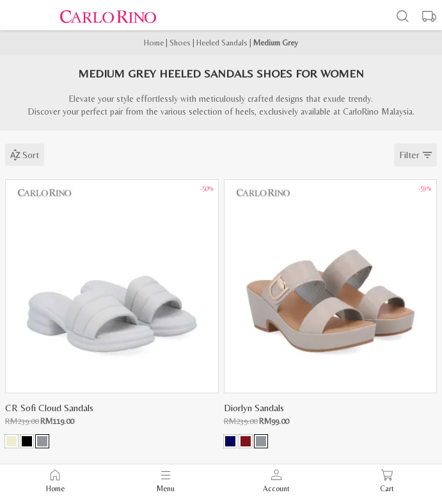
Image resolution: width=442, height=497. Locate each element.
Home (154, 42)
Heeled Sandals (222, 42)
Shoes (180, 42)
